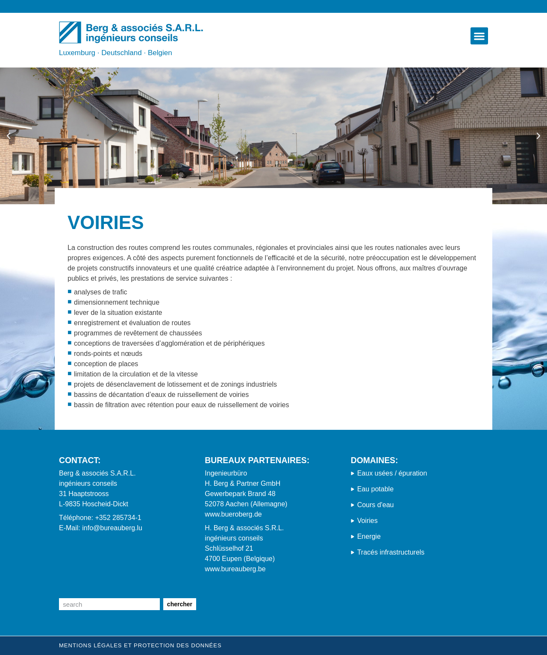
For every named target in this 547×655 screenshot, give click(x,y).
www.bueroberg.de (233, 514)
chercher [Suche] (179, 604)
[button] (479, 36)
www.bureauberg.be (235, 569)
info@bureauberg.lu (112, 528)
